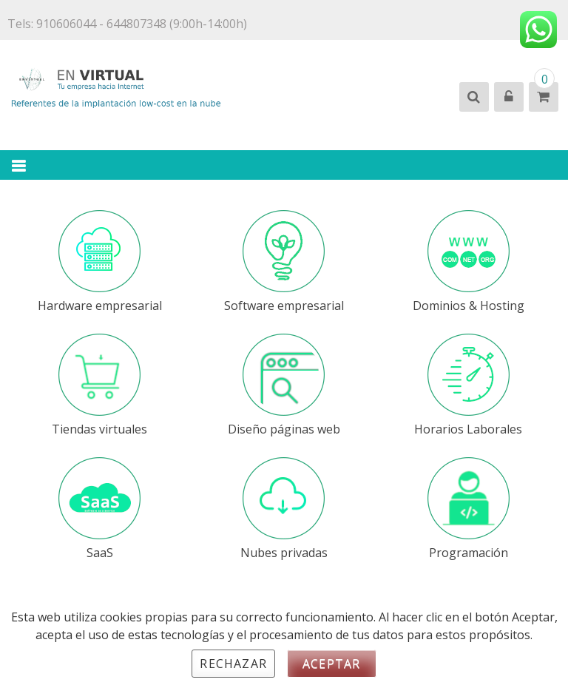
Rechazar (233, 663)
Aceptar (331, 663)
